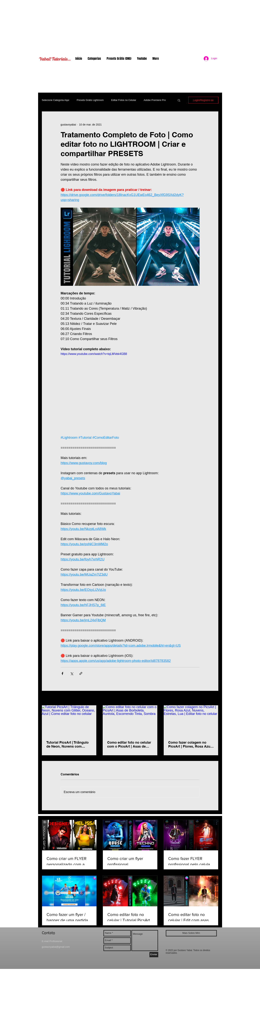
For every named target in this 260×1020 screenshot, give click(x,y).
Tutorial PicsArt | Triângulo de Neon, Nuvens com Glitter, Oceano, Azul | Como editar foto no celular (69, 744)
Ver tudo (213, 698)
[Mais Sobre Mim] (191, 933)
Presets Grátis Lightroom (90, 100)
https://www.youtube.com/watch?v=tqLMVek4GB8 (94, 353)
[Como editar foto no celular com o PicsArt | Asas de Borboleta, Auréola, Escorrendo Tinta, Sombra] (130, 720)
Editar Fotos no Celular (123, 100)
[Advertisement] (130, 26)
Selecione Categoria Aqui (55, 100)
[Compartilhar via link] (81, 673)
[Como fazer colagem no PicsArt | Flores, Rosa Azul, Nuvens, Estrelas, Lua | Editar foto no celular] (191, 720)
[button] (179, 100)
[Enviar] (153, 954)
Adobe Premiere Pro (155, 100)
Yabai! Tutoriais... (55, 59)
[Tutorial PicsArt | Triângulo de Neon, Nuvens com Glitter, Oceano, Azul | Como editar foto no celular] (69, 720)
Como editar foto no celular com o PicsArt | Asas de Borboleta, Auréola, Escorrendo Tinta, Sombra (129, 744)
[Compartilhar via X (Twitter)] (71, 673)
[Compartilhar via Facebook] (62, 673)
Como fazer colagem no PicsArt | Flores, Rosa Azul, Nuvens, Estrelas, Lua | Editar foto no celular (190, 744)
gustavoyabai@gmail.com (56, 946)
